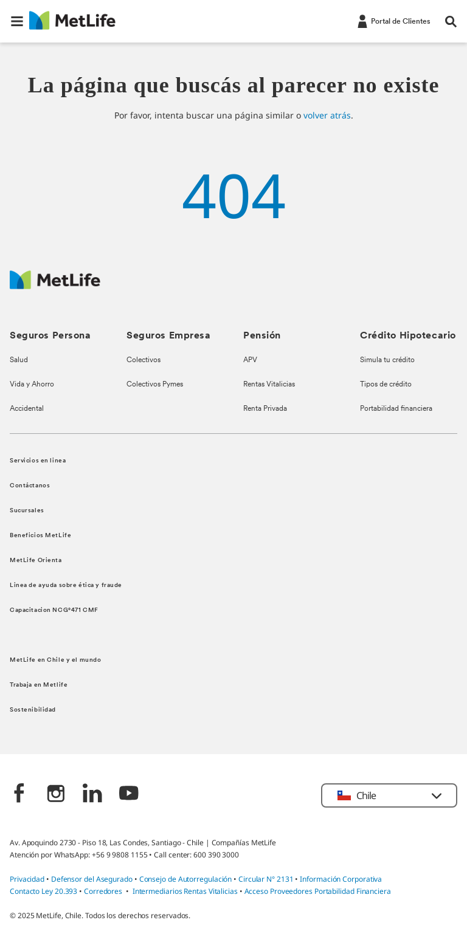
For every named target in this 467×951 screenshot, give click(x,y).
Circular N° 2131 (266, 879)
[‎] (19, 794)
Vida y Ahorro (32, 384)
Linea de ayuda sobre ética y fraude (66, 585)
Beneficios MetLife (40, 535)
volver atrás (327, 115)
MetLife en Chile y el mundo (55, 660)
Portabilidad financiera (396, 409)
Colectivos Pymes (154, 384)
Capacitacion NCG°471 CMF (54, 610)
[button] (17, 21)
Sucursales (27, 510)
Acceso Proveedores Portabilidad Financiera (317, 891)
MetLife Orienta (36, 560)
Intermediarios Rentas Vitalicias (185, 891)
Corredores (103, 891)
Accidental (27, 409)
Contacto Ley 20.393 (43, 891)
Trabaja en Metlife (38, 685)
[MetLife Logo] (55, 286)
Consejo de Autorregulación (185, 879)
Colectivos (143, 360)
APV (250, 360)
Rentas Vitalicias (269, 384)
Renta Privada (265, 409)
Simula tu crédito (387, 360)
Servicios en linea (38, 461)
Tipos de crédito (386, 384)
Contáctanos (30, 485)
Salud (19, 360)
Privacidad (28, 879)
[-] (393, 20)
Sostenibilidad (33, 710)
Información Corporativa (341, 879)
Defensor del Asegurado (92, 879)
